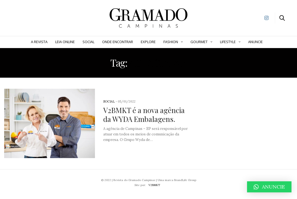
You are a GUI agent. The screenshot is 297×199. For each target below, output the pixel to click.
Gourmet (199, 41)
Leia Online (65, 41)
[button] (269, 186)
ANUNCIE (255, 41)
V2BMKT (154, 185)
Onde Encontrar (117, 41)
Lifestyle (228, 41)
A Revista (39, 41)
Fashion (170, 41)
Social (88, 41)
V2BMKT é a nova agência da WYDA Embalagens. (144, 114)
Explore (148, 41)
